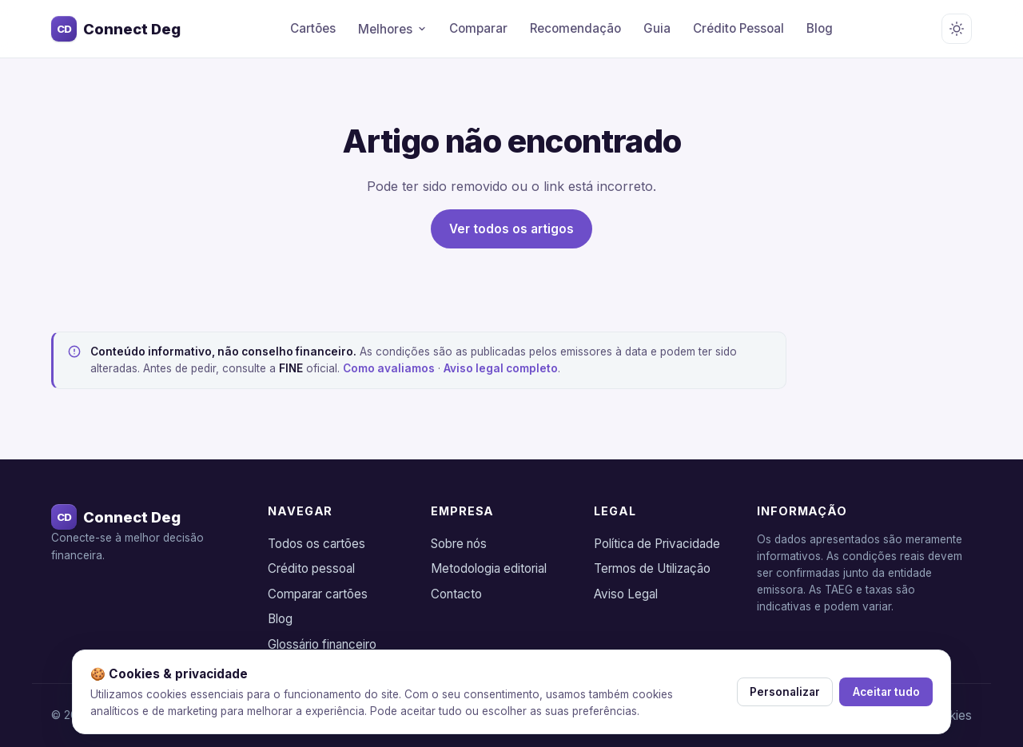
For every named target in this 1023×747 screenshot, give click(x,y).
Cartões (313, 28)
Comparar (478, 28)
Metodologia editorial (489, 568)
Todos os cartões (316, 543)
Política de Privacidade (657, 543)
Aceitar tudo (885, 691)
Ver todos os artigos (511, 228)
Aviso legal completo (501, 368)
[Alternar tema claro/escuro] (956, 29)
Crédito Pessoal (738, 28)
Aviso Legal (626, 594)
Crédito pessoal (311, 568)
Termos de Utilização (652, 568)
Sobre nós (459, 543)
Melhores (392, 29)
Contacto (456, 594)
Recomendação (575, 28)
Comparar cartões (318, 594)
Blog (819, 28)
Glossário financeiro (322, 644)
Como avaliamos (389, 368)
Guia (657, 28)
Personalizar (782, 691)
